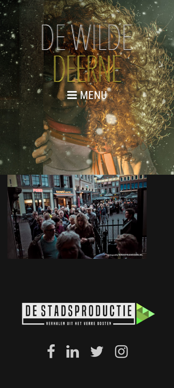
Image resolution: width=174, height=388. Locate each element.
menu (87, 95)
